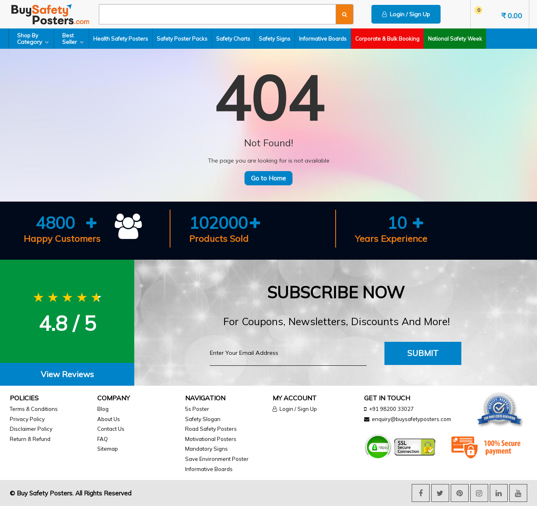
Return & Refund (30, 439)
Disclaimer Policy (31, 429)
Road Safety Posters (211, 429)
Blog (103, 409)
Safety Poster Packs (182, 38)
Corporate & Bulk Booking (387, 38)
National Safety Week (455, 38)
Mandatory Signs (206, 448)
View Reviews (67, 374)
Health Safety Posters (120, 38)
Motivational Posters (210, 439)
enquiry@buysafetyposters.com (411, 419)
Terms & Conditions (34, 409)
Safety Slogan (202, 419)
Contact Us (110, 429)
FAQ (102, 439)
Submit (423, 353)
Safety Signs (274, 38)
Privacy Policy (27, 419)
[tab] (67, 374)
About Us (108, 419)
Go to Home (268, 178)
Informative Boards (323, 38)
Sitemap (107, 448)
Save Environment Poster (217, 459)
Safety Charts (233, 38)
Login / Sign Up (406, 14)
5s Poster (197, 409)
